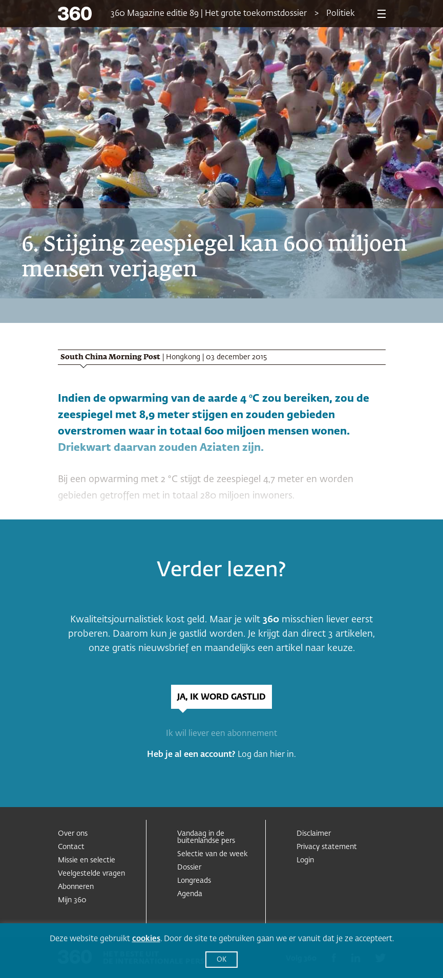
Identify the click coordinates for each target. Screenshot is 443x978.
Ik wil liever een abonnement (221, 734)
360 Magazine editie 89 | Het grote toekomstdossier (209, 14)
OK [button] (221, 960)
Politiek (340, 14)
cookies (146, 939)
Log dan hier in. (267, 755)
